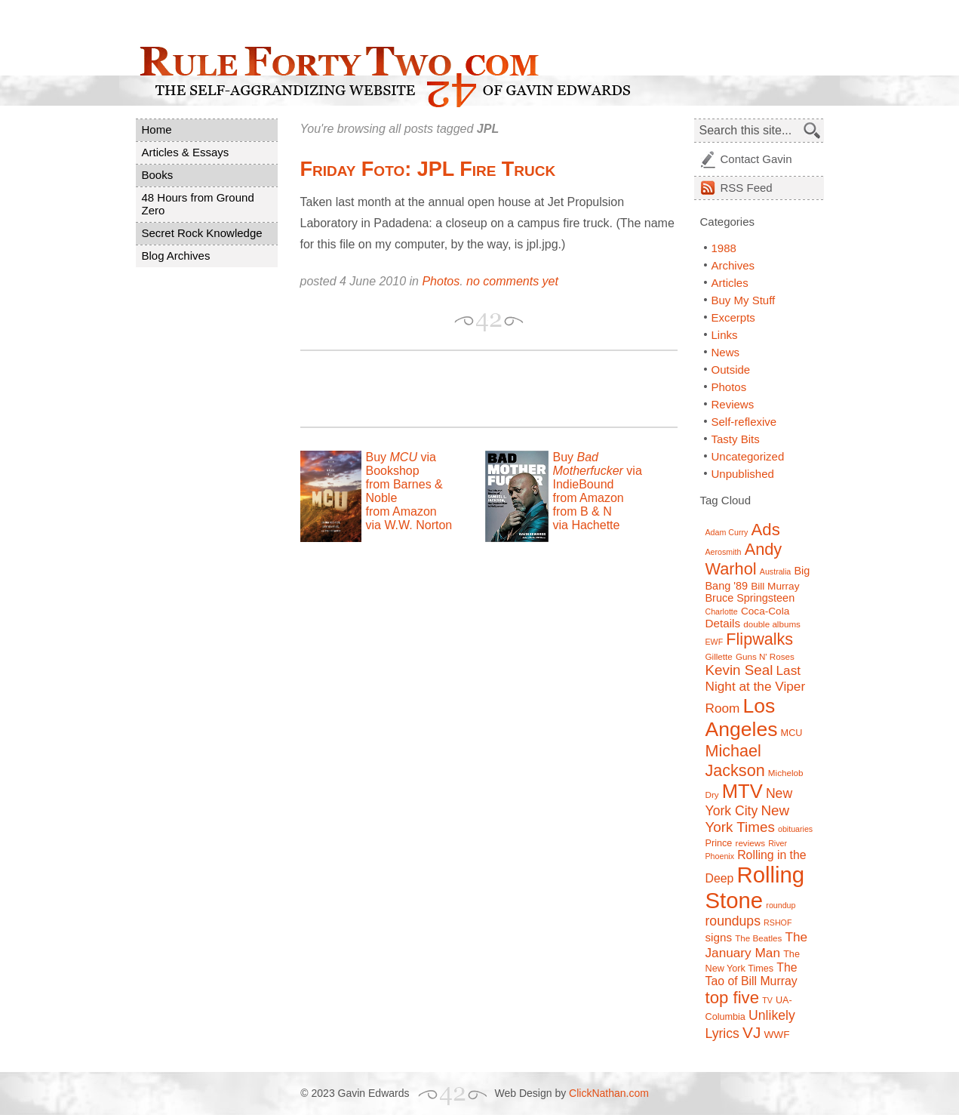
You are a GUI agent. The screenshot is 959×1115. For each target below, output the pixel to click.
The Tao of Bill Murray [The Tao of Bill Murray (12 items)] (751, 974)
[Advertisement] (476, 388)
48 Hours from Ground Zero (198, 204)
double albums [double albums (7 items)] (772, 624)
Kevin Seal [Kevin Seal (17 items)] (739, 670)
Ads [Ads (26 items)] (766, 529)
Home (157, 129)
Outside (731, 369)
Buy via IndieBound (597, 471)
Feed (747, 187)
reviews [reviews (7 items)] (750, 843)
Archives (733, 265)
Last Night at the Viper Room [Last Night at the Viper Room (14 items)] (755, 689)
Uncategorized (748, 456)
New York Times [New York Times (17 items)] (747, 818)
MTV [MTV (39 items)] (742, 791)
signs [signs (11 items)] (719, 937)
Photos (441, 281)
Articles (730, 282)
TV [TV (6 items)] (767, 1000)
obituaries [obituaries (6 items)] (795, 828)
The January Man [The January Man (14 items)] (756, 944)
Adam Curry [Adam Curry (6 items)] (726, 532)
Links (725, 334)
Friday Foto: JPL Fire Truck (428, 169)
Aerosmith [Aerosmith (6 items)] (723, 551)
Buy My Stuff (744, 300)
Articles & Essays (185, 152)
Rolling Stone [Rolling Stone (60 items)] (755, 887)
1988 (724, 248)
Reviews (733, 404)
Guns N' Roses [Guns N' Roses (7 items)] (765, 656)
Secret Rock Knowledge (202, 232)
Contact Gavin (756, 158)
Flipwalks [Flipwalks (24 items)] (759, 639)
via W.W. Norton (409, 525)
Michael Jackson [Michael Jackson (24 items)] (735, 760)
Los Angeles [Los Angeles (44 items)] (741, 718)
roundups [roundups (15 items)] (733, 921)
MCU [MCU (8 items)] (792, 733)
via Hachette (586, 525)
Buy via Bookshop (401, 464)
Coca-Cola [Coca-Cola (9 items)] (765, 611)
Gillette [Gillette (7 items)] (719, 656)
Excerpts (733, 317)
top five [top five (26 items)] (732, 997)
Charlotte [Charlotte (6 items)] (721, 611)
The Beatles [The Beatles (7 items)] (758, 938)
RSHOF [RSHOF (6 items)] (777, 922)
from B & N (582, 511)
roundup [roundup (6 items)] (780, 905)
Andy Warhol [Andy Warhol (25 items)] (743, 559)
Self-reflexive (744, 421)
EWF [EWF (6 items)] (714, 641)
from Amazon (401, 511)
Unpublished (743, 473)
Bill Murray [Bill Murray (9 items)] (775, 586)
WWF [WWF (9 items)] (776, 1034)
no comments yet (512, 281)
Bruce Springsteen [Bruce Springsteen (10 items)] (750, 598)
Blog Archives (176, 255)
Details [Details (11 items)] (723, 623)
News (726, 352)
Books (158, 174)
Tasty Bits (736, 439)
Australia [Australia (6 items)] (775, 571)
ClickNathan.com (609, 1093)
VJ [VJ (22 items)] (751, 1032)
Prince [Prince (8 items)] (719, 843)
